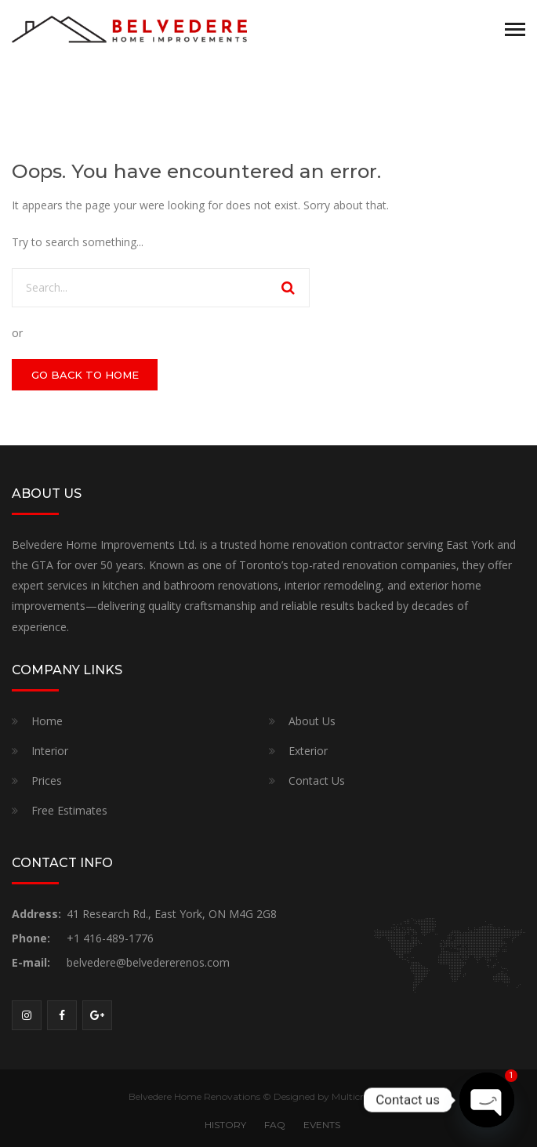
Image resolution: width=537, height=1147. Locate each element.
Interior (49, 750)
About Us (312, 720)
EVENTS (321, 1125)
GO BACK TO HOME (85, 374)
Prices (46, 780)
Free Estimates (69, 810)
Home (47, 720)
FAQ (274, 1125)
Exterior (308, 750)
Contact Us (316, 780)
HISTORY (225, 1125)
